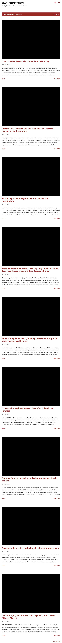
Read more (57, 79)
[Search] (55, 3)
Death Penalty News (13, 3)
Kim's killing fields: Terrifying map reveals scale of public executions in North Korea (29, 339)
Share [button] (3, 79)
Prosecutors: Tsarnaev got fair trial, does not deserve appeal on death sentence (27, 129)
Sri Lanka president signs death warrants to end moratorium (25, 199)
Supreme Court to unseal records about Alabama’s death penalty (29, 479)
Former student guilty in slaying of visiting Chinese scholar (31, 548)
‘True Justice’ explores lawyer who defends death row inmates (28, 409)
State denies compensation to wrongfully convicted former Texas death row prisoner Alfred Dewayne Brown (30, 269)
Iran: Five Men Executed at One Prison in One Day (25, 61)
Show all (56, 14)
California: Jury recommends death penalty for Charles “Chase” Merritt (28, 616)
